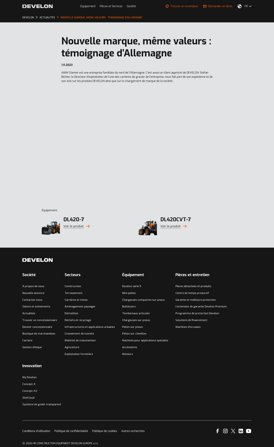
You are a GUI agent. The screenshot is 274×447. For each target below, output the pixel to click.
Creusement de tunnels (79, 333)
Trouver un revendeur (182, 6)
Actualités (28, 313)
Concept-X (28, 384)
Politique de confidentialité (71, 431)
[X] (233, 431)
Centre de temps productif (192, 293)
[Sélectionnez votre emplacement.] (239, 6)
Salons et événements (36, 306)
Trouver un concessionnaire (39, 320)
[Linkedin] (241, 431)
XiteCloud (28, 397)
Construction (73, 286)
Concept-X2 (29, 391)
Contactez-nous (32, 300)
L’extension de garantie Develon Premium (201, 306)
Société (131, 6)
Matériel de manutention (80, 340)
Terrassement (73, 293)
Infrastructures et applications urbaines (90, 327)
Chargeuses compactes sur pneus (143, 300)
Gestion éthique (32, 347)
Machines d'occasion (188, 327)
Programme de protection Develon (197, 313)
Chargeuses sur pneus (136, 320)
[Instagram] (225, 431)
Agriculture (72, 347)
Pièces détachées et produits (193, 286)
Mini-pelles (129, 293)
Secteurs (73, 274)
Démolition (71, 313)
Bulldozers (129, 306)
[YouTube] (249, 431)
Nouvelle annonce (33, 293)
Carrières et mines (76, 300)
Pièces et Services (111, 6)
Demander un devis (217, 6)
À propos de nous (33, 286)
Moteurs (127, 354)
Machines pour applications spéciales (145, 340)
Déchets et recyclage (78, 320)
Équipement (88, 6)
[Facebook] (218, 431)
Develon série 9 (131, 286)
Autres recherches (133, 431)
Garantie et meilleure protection (195, 300)
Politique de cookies (104, 431)
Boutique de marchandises (38, 333)
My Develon (29, 377)
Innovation (32, 365)
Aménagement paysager (80, 306)
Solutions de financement (191, 320)
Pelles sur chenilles (134, 333)
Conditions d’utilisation (36, 431)
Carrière (27, 340)
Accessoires (129, 347)
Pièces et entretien (192, 274)
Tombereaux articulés (136, 313)
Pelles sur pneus (132, 327)
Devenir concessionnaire (37, 327)
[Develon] (37, 6)
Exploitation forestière (79, 354)
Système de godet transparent (41, 404)
